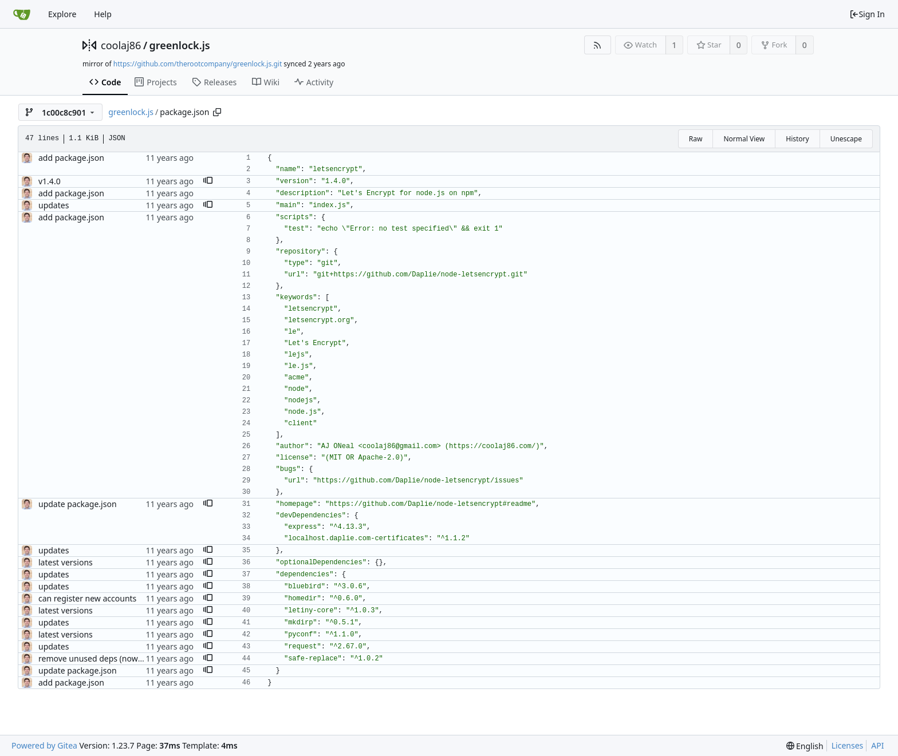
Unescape (846, 139)
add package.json (71, 157)
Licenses (848, 745)
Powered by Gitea (44, 745)
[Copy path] (217, 112)
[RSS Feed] (597, 44)
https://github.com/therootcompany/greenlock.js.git (197, 64)
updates (53, 205)
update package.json (77, 503)
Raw (696, 139)
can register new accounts (87, 598)
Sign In (867, 14)
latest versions (65, 562)
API (877, 745)
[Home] (22, 14)
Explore (62, 14)
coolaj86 (121, 45)
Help (103, 14)
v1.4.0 (49, 181)
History (797, 139)
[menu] (805, 746)
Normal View (744, 139)
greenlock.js (179, 45)
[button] (207, 181)
